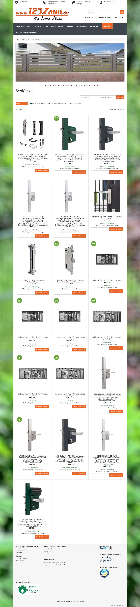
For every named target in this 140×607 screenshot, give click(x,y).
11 (66, 85)
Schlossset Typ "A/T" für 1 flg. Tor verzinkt (107, 280)
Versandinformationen (22, 550)
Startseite (20, 26)
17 (82, 85)
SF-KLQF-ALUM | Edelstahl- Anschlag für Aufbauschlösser (33, 281)
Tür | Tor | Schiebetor (54, 26)
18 (84, 85)
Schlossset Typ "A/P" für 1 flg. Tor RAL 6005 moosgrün (107, 217)
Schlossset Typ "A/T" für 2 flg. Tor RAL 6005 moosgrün (33, 395)
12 (69, 85)
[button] (118, 97)
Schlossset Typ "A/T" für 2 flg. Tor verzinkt (107, 337)
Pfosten (38, 26)
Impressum (19, 552)
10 (63, 85)
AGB (17, 554)
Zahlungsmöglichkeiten (22, 548)
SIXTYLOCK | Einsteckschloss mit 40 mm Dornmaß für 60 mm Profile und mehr (70, 281)
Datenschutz (19, 556)
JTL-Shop (120, 605)
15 (76, 85)
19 (87, 85)
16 (79, 85)
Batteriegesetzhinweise (22, 558)
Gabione (70, 26)
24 (100, 85)
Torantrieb (82, 26)
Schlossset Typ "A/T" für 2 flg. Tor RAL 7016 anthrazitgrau (70, 395)
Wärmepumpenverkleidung (26, 32)
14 (74, 85)
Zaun (29, 26)
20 (89, 85)
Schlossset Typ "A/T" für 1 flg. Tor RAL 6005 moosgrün (33, 338)
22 (95, 85)
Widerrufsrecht (20, 560)
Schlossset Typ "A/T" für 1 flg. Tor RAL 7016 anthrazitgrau (70, 338)
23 (97, 85)
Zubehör (107, 26)
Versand (82, 601)
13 (71, 85)
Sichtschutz (95, 26)
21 (92, 85)
